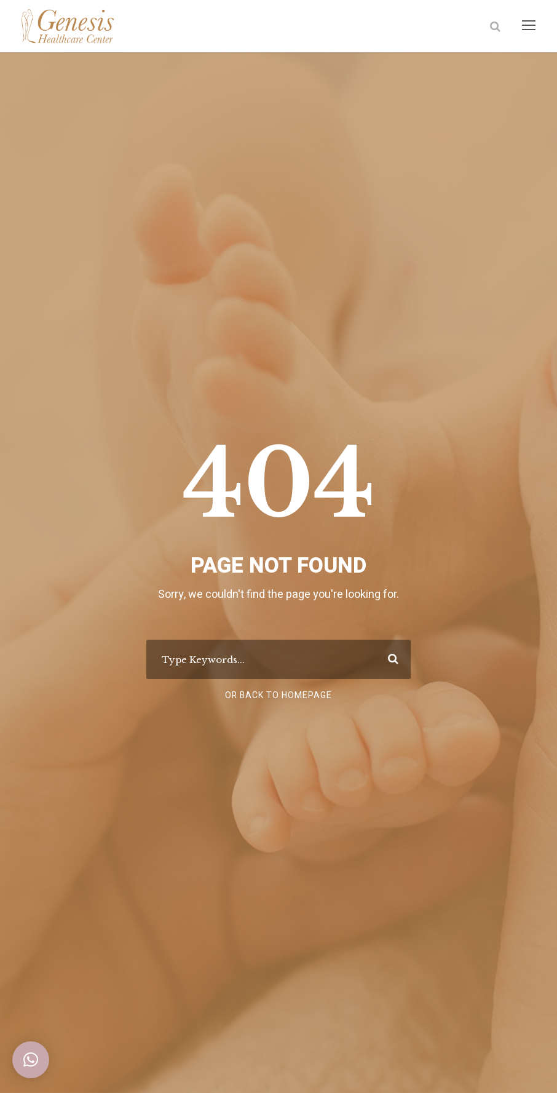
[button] (30, 1059)
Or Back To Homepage (279, 696)
